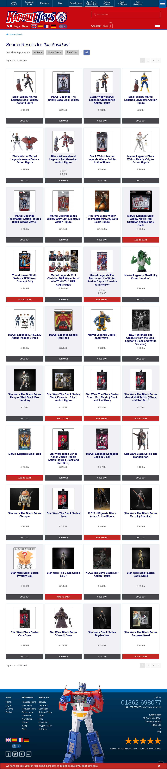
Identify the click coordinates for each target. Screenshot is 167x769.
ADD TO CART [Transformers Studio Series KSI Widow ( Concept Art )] (24, 299)
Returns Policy (45, 712)
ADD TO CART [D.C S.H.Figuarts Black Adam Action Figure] (102, 537)
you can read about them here (40, 766)
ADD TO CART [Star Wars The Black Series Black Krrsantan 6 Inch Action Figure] (63, 418)
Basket (9, 712)
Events (25, 722)
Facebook (8, 754)
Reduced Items (29, 709)
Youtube (22, 754)
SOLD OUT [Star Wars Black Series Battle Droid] (141, 597)
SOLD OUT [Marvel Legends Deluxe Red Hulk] (63, 359)
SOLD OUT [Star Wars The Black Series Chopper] (24, 537)
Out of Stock (54, 52)
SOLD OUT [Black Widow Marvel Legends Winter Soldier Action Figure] (102, 180)
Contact (11, 26)
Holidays (42, 729)
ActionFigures (106, 3)
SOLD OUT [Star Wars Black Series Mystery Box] (24, 597)
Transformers (76, 3)
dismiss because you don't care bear (78, 766)
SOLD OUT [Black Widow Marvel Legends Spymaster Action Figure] (141, 121)
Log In (8, 705)
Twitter (15, 754)
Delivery (42, 702)
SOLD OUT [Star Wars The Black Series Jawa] (63, 537)
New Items (27, 705)
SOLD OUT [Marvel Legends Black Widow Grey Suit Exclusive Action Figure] (63, 240)
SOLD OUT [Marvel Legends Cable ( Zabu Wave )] (102, 359)
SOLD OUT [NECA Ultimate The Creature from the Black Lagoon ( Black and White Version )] (141, 359)
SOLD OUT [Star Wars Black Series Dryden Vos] (102, 656)
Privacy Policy (45, 726)
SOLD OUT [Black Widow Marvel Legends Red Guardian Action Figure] (63, 180)
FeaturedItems (29, 3)
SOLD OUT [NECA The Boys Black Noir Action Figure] (102, 597)
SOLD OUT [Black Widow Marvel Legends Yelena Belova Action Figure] (24, 180)
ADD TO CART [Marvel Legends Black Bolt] (24, 478)
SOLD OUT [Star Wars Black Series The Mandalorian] (141, 478)
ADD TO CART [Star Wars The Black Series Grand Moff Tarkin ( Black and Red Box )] (102, 418)
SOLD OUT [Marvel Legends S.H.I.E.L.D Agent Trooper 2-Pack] (24, 359)
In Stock (38, 52)
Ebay (28, 754)
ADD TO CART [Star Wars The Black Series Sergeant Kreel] (140, 656)
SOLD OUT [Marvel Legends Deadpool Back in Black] (102, 478)
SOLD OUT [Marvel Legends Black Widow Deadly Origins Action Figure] (141, 180)
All (86, 52)
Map (159, 731)
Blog (24, 729)
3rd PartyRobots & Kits (92, 3)
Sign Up (9, 709)
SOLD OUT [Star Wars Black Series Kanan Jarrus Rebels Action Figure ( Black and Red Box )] (63, 478)
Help (40, 719)
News (25, 26)
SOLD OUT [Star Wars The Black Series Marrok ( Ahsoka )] (141, 537)
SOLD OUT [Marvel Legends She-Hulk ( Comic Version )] (141, 299)
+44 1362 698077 (132, 707)
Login (17, 26)
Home (7, 26)
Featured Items (29, 702)
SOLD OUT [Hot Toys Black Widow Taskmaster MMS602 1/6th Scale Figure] (102, 240)
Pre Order (72, 52)
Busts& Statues (122, 3)
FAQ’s (41, 715)
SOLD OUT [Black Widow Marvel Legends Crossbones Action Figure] (102, 121)
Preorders (44, 3)
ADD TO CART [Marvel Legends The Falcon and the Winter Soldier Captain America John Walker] (102, 299)
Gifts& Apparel (138, 3)
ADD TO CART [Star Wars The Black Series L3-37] (63, 597)
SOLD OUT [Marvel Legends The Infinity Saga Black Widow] (63, 121)
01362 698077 (141, 702)
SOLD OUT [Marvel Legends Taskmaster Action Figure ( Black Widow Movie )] (24, 240)
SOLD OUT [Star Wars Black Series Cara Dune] (24, 656)
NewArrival (14, 3)
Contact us (43, 722)
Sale (60, 3)
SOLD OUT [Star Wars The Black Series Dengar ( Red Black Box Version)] (24, 418)
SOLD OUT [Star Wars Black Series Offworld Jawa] (63, 656)
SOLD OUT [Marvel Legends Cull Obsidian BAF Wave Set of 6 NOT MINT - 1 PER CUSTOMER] (63, 299)
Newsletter (27, 719)
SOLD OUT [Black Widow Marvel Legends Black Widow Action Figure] (24, 121)
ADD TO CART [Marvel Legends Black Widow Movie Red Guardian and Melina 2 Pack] (140, 240)
